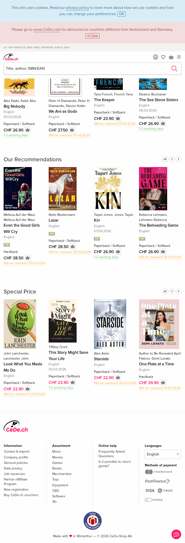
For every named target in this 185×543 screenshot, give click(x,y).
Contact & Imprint (16, 451)
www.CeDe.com (47, 29)
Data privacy (13, 468)
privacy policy (77, 7)
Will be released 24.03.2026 (115, 383)
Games (57, 463)
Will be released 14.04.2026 (69, 135)
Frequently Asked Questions (112, 453)
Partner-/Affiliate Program (15, 481)
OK (121, 14)
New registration (16, 489)
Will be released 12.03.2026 (24, 394)
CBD (55, 491)
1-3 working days (16, 135)
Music (56, 451)
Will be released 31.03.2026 (114, 124)
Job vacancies (14, 474)
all (165, 159)
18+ (54, 502)
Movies (57, 457)
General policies (16, 463)
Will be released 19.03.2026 (24, 263)
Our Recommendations (33, 159)
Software (58, 496)
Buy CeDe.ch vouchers (21, 495)
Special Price (20, 291)
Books (57, 468)
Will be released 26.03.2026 (70, 252)
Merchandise (62, 474)
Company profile (16, 457)
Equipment (60, 485)
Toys (55, 479)
